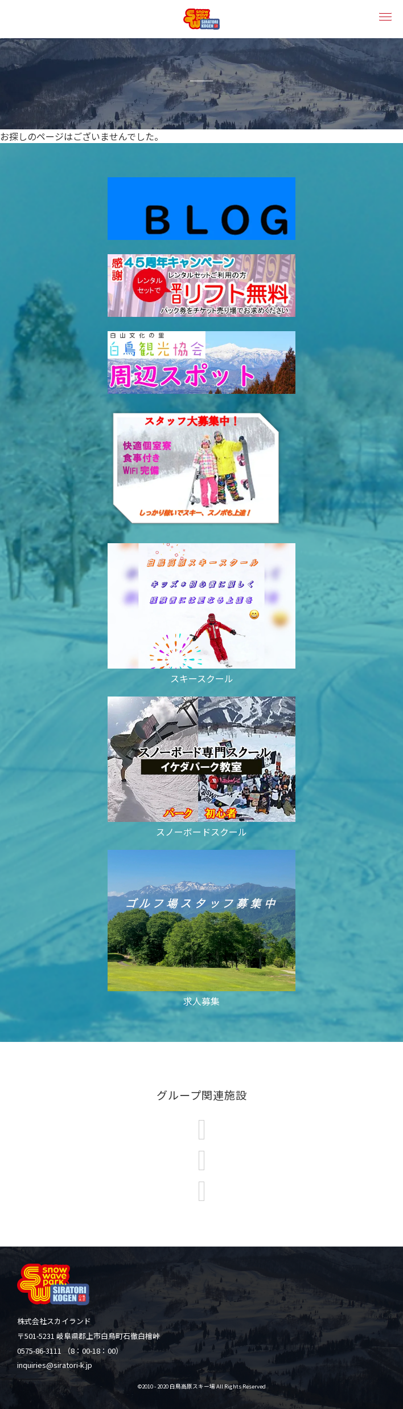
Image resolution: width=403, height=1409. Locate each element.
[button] (384, 15)
